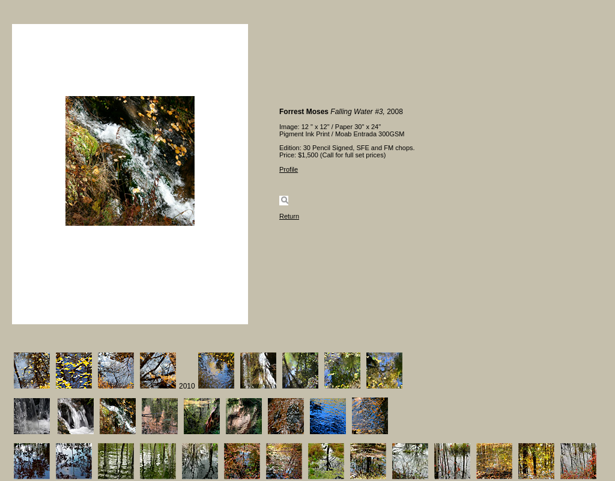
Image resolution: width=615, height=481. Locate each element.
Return (289, 216)
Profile (288, 169)
